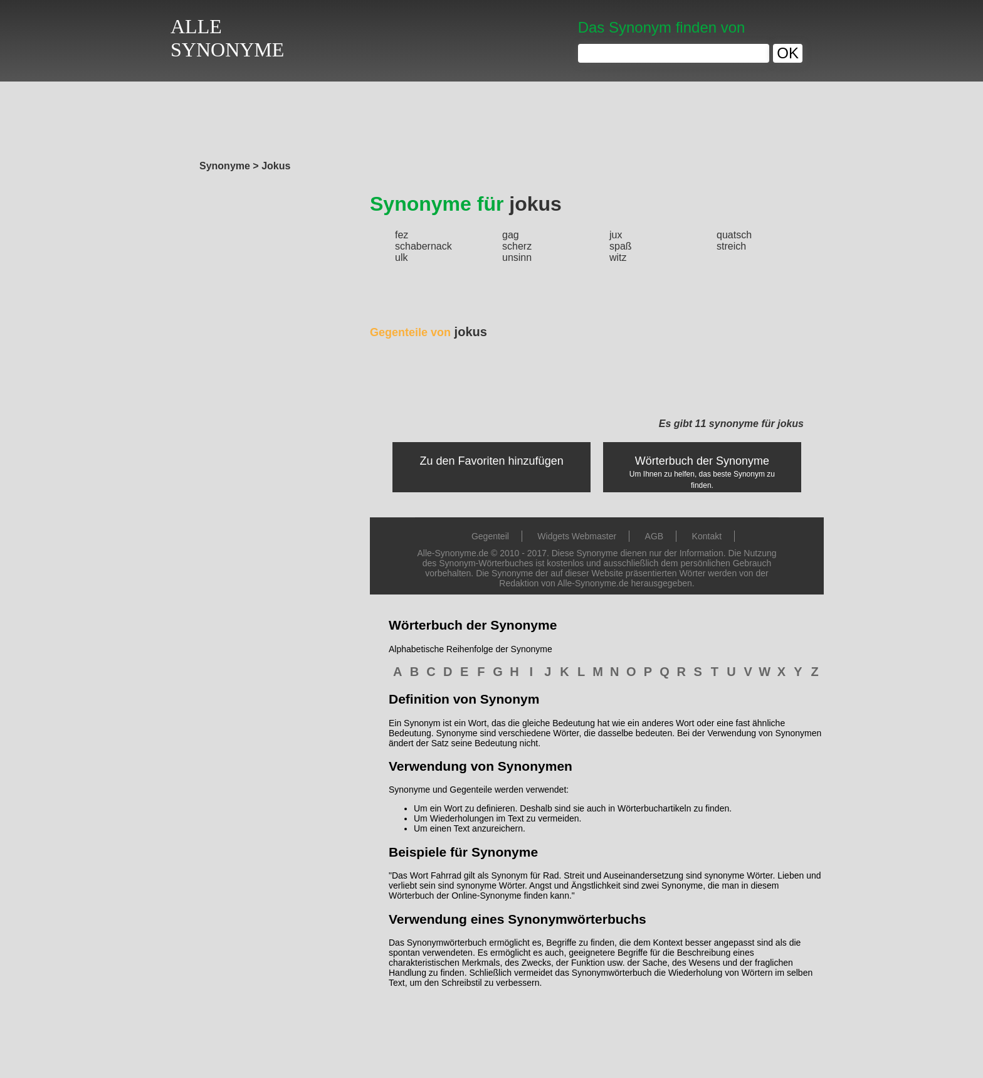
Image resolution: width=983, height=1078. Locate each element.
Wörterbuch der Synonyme (702, 461)
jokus (428, 332)
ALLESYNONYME (227, 38)
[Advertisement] (491, 117)
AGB (654, 536)
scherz (517, 246)
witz (618, 257)
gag (510, 235)
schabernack (423, 246)
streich (731, 246)
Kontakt (707, 536)
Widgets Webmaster (576, 536)
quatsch (734, 235)
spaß (620, 246)
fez (401, 235)
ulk (401, 257)
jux (615, 235)
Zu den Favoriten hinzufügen (492, 461)
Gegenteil (490, 536)
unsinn (517, 257)
